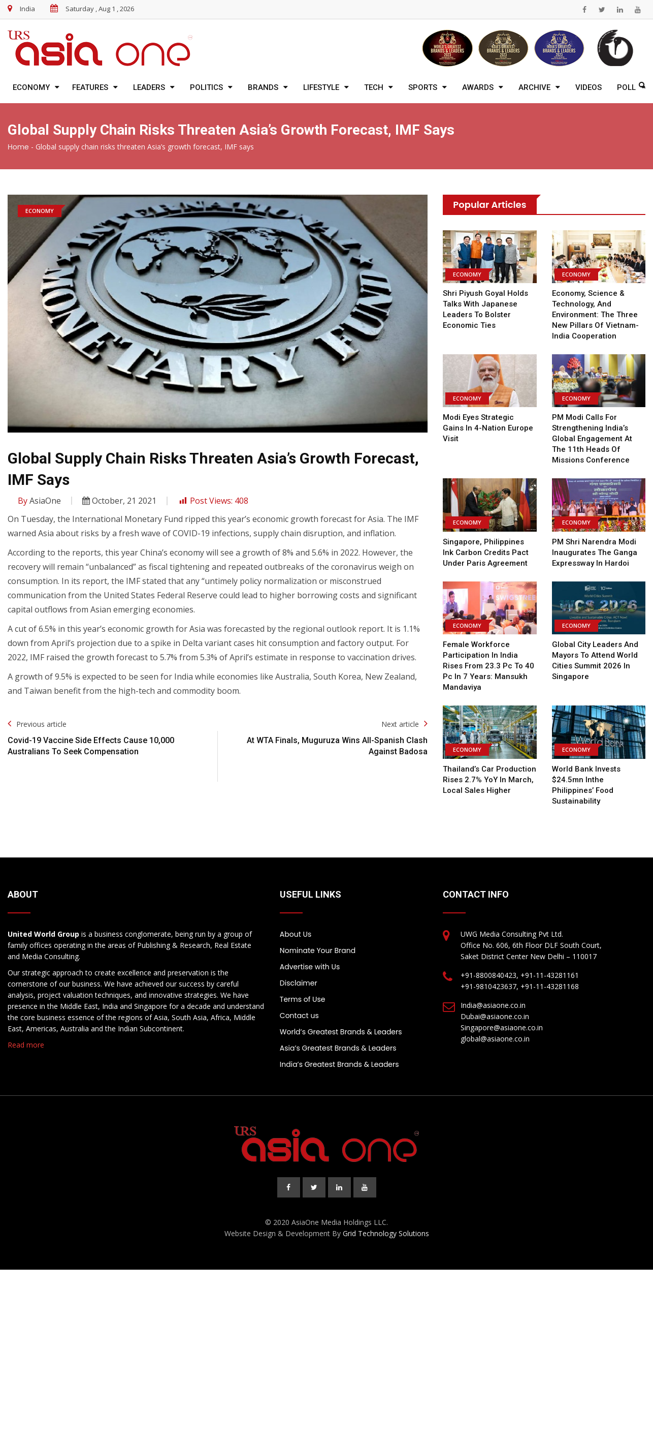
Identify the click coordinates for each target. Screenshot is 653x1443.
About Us (295, 934)
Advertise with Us (310, 967)
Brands (263, 87)
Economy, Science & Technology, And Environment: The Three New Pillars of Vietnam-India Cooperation (595, 315)
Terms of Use (302, 999)
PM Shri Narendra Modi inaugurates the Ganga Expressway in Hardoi (594, 552)
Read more (26, 1045)
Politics (206, 87)
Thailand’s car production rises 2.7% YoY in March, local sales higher (489, 779)
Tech (373, 87)
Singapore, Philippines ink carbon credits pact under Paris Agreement (486, 552)
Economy (31, 87)
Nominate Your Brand (317, 950)
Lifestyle (321, 87)
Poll (626, 87)
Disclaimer (298, 983)
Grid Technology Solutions (386, 1233)
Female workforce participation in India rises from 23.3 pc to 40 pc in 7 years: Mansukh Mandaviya (488, 666)
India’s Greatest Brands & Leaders (339, 1064)
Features (90, 87)
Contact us (299, 1015)
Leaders (149, 87)
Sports (422, 87)
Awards (478, 87)
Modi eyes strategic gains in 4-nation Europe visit (488, 428)
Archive (534, 87)
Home (18, 147)
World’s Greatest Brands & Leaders (341, 1032)
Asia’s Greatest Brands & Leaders (338, 1048)
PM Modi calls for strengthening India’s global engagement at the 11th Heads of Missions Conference (592, 439)
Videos (588, 87)
